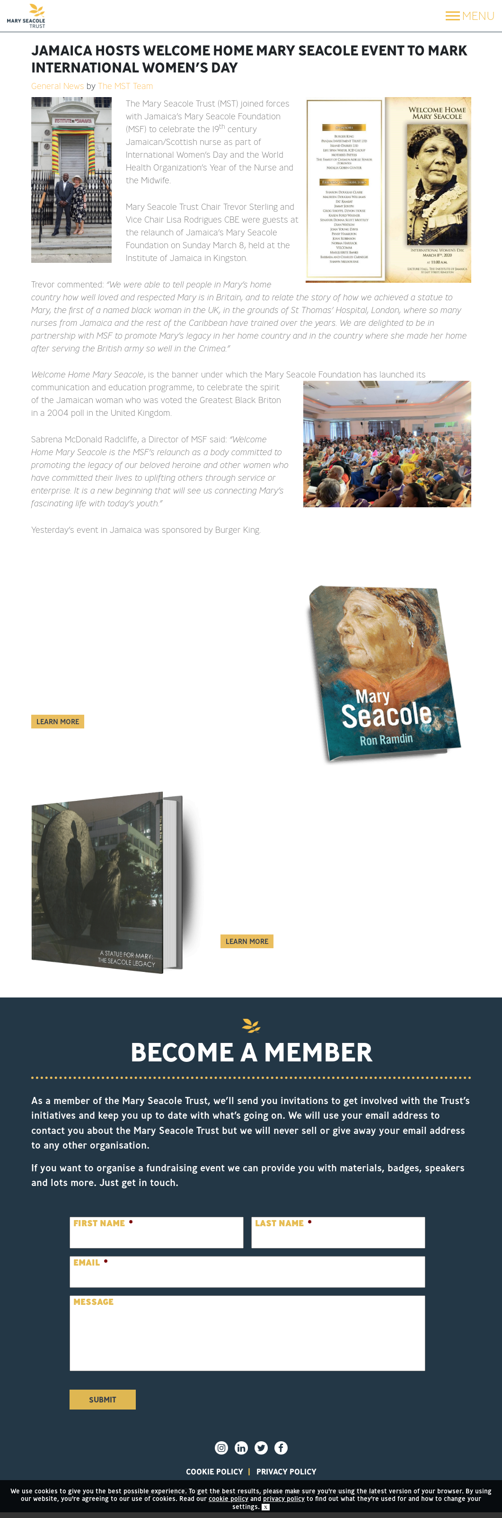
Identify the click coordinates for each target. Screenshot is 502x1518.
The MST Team (125, 85)
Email (90, 1262)
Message (93, 1301)
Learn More (57, 721)
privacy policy (303, 1474)
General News (57, 85)
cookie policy (228, 1498)
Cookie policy (196, 1474)
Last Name (283, 1223)
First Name (103, 1223)
